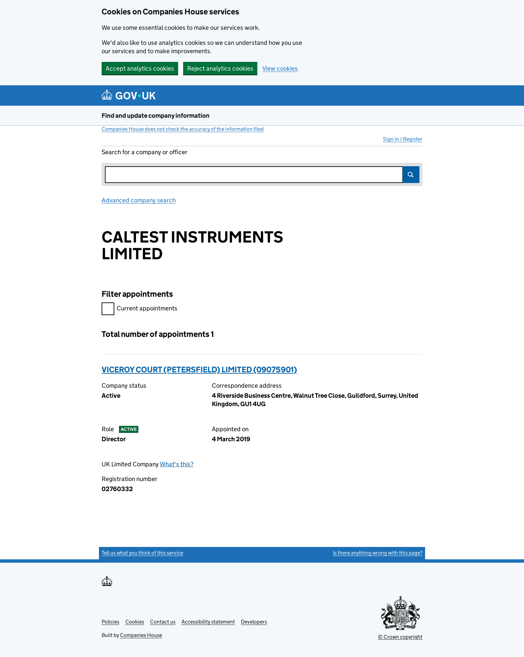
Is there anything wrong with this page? (377, 553)
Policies (110, 622)
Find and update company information (156, 115)
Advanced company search (139, 200)
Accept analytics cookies (140, 68)
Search (411, 174)
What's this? (176, 464)
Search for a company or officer (144, 152)
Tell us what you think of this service (142, 553)
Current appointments (139, 309)
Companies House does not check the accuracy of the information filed (183, 129)
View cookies (280, 68)
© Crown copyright (400, 637)
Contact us (162, 622)
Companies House (141, 635)
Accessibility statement (208, 622)
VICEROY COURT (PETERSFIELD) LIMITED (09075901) (199, 369)
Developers (254, 622)
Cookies (134, 622)
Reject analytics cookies (220, 68)
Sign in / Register (402, 139)
